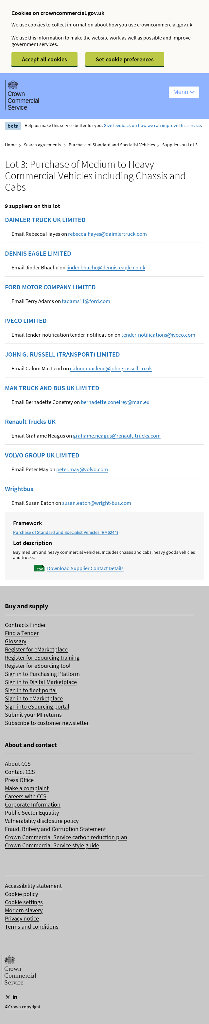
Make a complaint (27, 788)
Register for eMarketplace (36, 649)
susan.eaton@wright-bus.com (96, 502)
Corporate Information (33, 804)
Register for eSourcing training (42, 657)
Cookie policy (21, 894)
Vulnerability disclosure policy (41, 820)
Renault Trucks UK (30, 421)
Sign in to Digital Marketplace (41, 682)
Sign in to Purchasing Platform (42, 674)
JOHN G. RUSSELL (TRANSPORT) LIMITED (62, 354)
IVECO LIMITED (26, 321)
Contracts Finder (25, 625)
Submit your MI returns (33, 714)
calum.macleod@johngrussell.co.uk (111, 368)
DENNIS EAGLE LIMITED (38, 253)
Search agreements (42, 145)
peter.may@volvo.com (82, 469)
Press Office (19, 780)
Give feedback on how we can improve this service (152, 125)
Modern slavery (24, 910)
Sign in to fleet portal (31, 690)
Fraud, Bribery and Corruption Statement (55, 829)
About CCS (18, 763)
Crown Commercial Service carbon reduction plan (66, 837)
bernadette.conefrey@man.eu (115, 402)
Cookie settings (24, 902)
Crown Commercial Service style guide (52, 845)
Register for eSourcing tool (38, 665)
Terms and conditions (32, 926)
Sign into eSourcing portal (37, 706)
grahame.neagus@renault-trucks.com (117, 435)
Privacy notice (22, 918)
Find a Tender (22, 633)
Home (11, 145)
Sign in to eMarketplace (34, 698)
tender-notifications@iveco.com (158, 334)
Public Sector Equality (32, 812)
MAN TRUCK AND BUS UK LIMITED (52, 388)
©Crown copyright (23, 1007)
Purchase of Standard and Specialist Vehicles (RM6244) (65, 532)
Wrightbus (19, 489)
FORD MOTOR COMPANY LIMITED (50, 287)
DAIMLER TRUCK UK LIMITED (45, 220)
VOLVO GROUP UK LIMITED (42, 455)
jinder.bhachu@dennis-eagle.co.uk (105, 267)
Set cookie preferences (125, 59)
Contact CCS (20, 772)
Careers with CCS (25, 796)
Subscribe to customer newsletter (47, 723)
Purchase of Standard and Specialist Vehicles (112, 145)
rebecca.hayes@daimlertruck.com (107, 233)
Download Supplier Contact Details (85, 568)
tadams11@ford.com (86, 301)
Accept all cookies (44, 59)
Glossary (15, 641)
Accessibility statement (33, 885)
